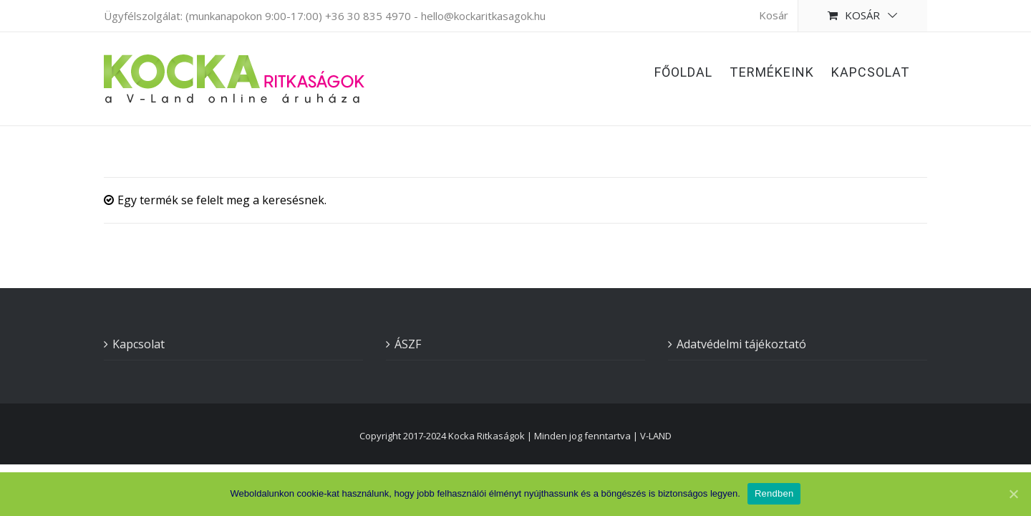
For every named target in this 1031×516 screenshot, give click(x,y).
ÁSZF (408, 344)
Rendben (774, 493)
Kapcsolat (138, 344)
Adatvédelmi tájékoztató (741, 344)
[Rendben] (1013, 494)
